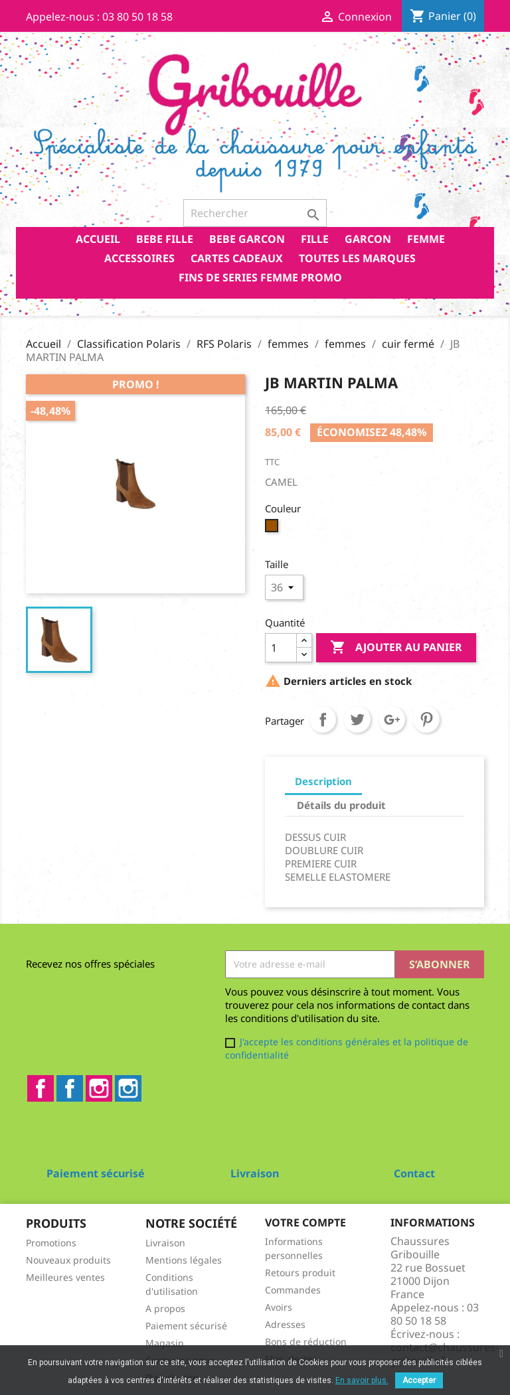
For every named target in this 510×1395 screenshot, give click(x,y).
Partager (322, 719)
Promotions (51, 1242)
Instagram (99, 1088)
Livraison (165, 1242)
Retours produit (300, 1272)
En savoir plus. (361, 1380)
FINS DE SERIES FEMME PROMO (260, 277)
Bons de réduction (306, 1341)
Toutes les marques (357, 258)
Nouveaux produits (68, 1260)
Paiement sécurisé (186, 1325)
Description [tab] (323, 781)
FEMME (426, 239)
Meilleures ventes (65, 1277)
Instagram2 (128, 1088)
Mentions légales (183, 1260)
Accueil (98, 239)
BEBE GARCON (247, 239)
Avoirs (278, 1307)
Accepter (419, 1380)
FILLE (315, 239)
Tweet (357, 719)
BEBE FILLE (164, 239)
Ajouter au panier (396, 647)
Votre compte (305, 1222)
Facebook (40, 1088)
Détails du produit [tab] (341, 805)
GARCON (368, 239)
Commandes (293, 1290)
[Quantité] (281, 647)
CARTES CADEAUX (237, 258)
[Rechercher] (255, 213)
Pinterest (426, 719)
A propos (165, 1308)
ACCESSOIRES (139, 258)
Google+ (392, 719)
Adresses (285, 1324)
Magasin (164, 1343)
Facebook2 (69, 1088)
